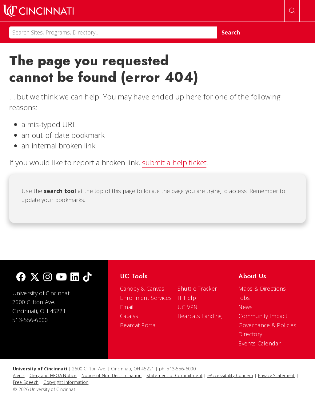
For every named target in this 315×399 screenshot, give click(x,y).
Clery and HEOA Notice (53, 375)
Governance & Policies (267, 325)
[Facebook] (21, 277)
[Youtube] (61, 277)
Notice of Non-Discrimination (112, 375)
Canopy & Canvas (142, 288)
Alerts (19, 375)
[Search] (113, 32)
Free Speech (25, 382)
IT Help (186, 297)
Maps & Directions (262, 288)
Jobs (244, 297)
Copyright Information (65, 382)
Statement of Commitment (174, 375)
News (245, 307)
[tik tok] (87, 277)
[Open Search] (292, 11)
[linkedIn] (74, 277)
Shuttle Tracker (197, 288)
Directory (250, 334)
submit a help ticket (174, 162)
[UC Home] (38, 11)
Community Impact (262, 316)
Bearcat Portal (138, 325)
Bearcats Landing (199, 316)
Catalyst (130, 316)
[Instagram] (47, 277)
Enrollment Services (146, 297)
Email (127, 307)
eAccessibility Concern (230, 375)
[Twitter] (35, 277)
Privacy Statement (276, 375)
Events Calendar (259, 343)
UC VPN (187, 307)
